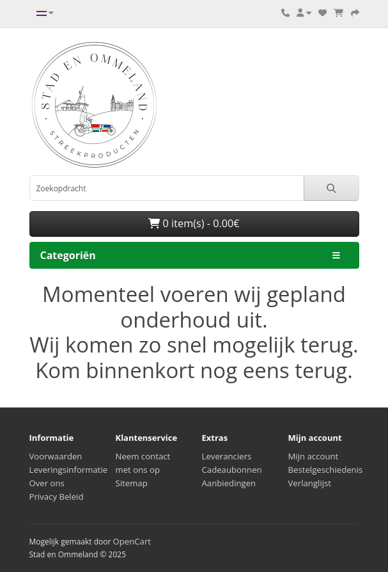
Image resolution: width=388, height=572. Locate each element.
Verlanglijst (310, 483)
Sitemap (132, 483)
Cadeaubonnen (232, 469)
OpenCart (132, 541)
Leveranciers (227, 456)
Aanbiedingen (229, 483)
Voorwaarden (55, 456)
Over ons (47, 483)
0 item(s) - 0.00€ (193, 223)
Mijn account (313, 456)
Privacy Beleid (56, 496)
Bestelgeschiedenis (325, 469)
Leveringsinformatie (68, 469)
